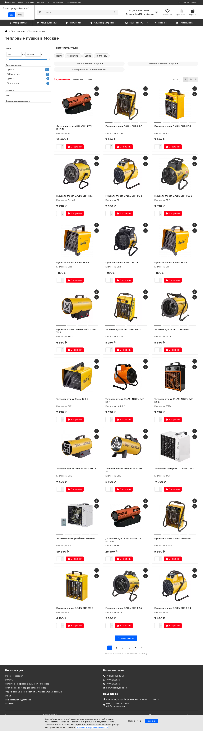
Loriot (12, 79)
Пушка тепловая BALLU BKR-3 (121, 263)
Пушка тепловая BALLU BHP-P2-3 (74, 196)
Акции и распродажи (103, 23)
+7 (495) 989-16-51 (136, 10)
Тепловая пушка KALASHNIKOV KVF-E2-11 (124, 401)
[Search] (80, 12)
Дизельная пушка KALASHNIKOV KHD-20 (74, 128)
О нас (20, 2)
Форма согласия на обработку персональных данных (33, 692)
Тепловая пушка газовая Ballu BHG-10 (76, 469)
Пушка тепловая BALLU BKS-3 (170, 263)
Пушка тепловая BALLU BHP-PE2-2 (173, 196)
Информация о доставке (18, 700)
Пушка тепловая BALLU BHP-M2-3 (123, 126)
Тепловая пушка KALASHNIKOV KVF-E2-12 (173, 401)
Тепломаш (14, 83)
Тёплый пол (73, 23)
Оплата (40, 2)
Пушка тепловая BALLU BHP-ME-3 (74, 608)
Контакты (10, 704)
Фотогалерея (185, 23)
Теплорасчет (58, 2)
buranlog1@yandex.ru (139, 14)
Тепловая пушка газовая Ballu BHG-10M (124, 470)
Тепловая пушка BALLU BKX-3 (72, 399)
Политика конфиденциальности (92, 727)
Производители (74, 2)
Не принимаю (134, 721)
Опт (48, 2)
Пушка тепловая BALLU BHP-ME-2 (172, 126)
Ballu (11, 70)
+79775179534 (113, 680)
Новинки (160, 23)
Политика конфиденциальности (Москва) (27, 684)
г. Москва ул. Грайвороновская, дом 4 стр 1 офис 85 (133, 699)
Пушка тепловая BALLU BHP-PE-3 (172, 608)
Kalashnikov (15, 74)
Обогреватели (47, 23)
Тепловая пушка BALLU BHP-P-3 (171, 329)
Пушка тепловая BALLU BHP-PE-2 (123, 196)
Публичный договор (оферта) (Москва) (25, 688)
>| (142, 648)
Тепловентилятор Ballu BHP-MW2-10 (76, 538)
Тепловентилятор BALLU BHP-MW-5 (174, 469)
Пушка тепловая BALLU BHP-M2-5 (172, 538)
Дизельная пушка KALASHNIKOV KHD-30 (123, 540)
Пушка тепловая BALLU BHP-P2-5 (123, 608)
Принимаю (152, 721)
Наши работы (134, 23)
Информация (14, 670)
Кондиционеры (19, 23)
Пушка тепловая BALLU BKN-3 (72, 263)
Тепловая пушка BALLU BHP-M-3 (122, 329)
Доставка (30, 2)
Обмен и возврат (14, 676)
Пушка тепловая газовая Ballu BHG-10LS (76, 331)
